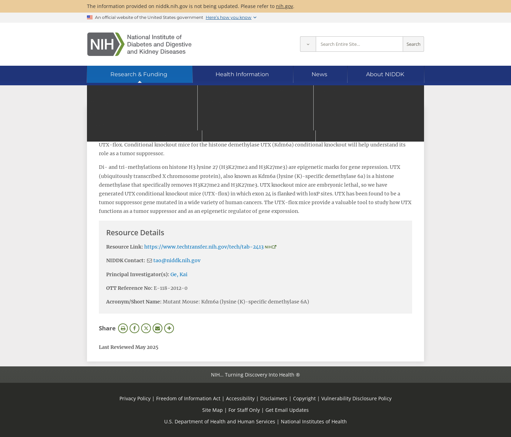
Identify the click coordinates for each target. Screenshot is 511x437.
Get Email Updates (287, 410)
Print (123, 328)
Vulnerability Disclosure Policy (356, 398)
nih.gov (284, 6)
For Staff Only (244, 410)
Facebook (134, 328)
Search (414, 44)
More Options (169, 328)
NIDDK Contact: (125, 260)
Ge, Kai (179, 274)
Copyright (304, 398)
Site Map (212, 410)
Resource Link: (124, 247)
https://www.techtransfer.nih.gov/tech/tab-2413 (204, 247)
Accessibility (240, 398)
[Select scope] (308, 44)
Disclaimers (273, 398)
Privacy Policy (135, 398)
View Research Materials (134, 113)
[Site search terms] (359, 44)
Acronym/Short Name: (134, 302)
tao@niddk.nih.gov (176, 260)
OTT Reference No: (129, 288)
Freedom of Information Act (188, 398)
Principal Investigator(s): (137, 274)
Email (157, 328)
